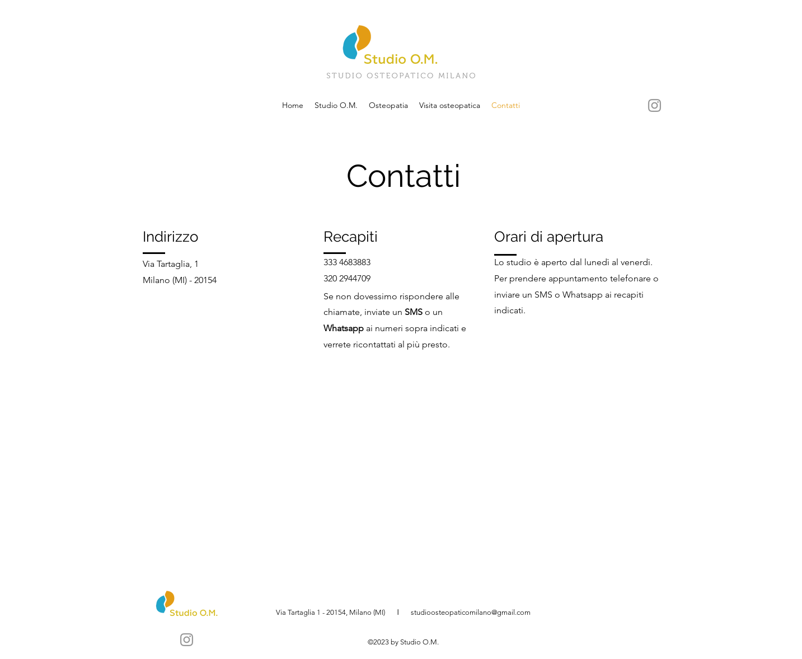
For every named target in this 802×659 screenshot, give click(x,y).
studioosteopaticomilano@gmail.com (471, 612)
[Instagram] (654, 105)
